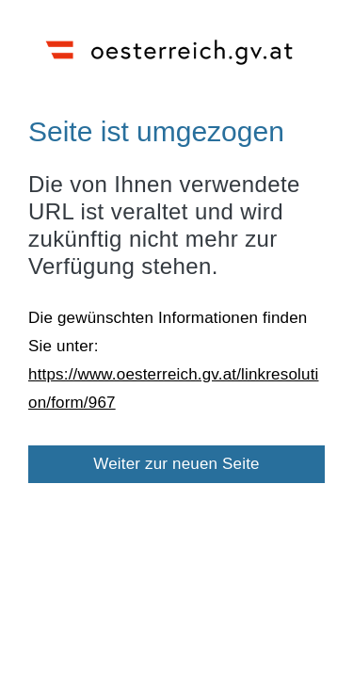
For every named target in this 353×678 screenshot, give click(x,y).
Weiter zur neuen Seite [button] (176, 464)
